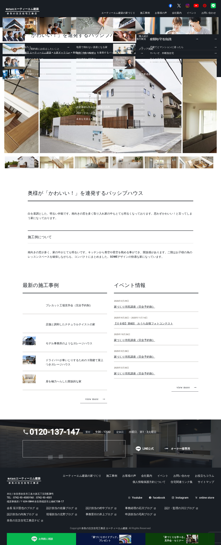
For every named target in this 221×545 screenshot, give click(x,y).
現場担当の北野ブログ (60, 512)
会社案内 (177, 12)
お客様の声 (161, 12)
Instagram (182, 496)
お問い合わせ (208, 12)
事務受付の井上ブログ (99, 512)
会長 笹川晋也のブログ (21, 506)
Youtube (137, 496)
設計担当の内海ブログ (20, 512)
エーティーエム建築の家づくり (118, 12)
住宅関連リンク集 (182, 480)
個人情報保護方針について (149, 480)
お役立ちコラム (204, 474)
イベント (191, 12)
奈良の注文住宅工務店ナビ (23, 519)
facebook (159, 496)
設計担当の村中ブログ (99, 506)
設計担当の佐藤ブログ (60, 506)
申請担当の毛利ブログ (138, 512)
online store (206, 496)
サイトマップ (206, 480)
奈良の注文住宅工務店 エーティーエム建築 (104, 526)
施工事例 (145, 12)
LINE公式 (148, 447)
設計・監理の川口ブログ (179, 506)
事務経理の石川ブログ (138, 506)
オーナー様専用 (180, 447)
